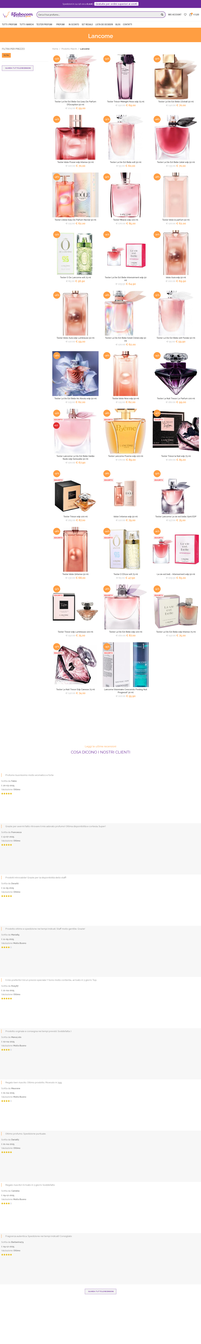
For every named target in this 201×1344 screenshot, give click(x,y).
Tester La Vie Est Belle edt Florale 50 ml (176, 338)
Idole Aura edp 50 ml (176, 277)
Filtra (6, 55)
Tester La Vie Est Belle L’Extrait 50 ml (176, 102)
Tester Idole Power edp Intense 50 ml (75, 162)
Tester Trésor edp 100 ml (75, 516)
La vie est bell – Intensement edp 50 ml (176, 574)
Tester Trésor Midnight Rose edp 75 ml (125, 102)
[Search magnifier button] (162, 14)
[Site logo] (18, 14)
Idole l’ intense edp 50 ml (126, 516)
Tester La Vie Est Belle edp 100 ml (125, 632)
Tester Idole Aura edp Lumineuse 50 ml (75, 338)
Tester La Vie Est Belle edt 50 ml (125, 162)
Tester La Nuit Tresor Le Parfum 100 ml (176, 398)
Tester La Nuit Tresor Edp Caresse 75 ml (75, 689)
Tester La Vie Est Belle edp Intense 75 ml (176, 632)
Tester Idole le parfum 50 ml (176, 220)
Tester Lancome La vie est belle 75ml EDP (176, 516)
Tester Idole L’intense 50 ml (75, 574)
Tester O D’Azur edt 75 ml (125, 574)
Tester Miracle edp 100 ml (125, 220)
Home (55, 49)
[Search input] (98, 15)
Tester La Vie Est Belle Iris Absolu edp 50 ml (75, 398)
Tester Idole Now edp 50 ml (125, 398)
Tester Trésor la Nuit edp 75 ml (176, 456)
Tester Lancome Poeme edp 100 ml (125, 456)
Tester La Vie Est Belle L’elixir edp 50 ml (176, 162)
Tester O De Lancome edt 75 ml (75, 277)
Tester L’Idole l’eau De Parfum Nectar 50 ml (75, 220)
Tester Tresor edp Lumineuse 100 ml (75, 632)
